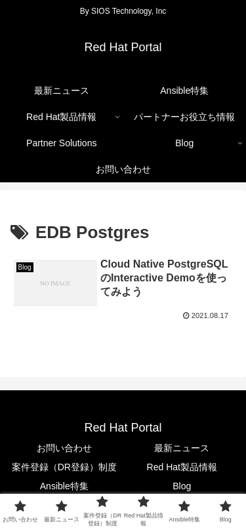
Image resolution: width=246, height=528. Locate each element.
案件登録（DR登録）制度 (64, 467)
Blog (182, 486)
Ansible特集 (64, 486)
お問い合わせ (64, 448)
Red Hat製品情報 (182, 467)
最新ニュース (181, 448)
